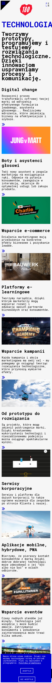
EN (48, 4)
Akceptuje (26, 671)
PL (46, 4)
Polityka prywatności (30, 663)
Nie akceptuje (27, 679)
